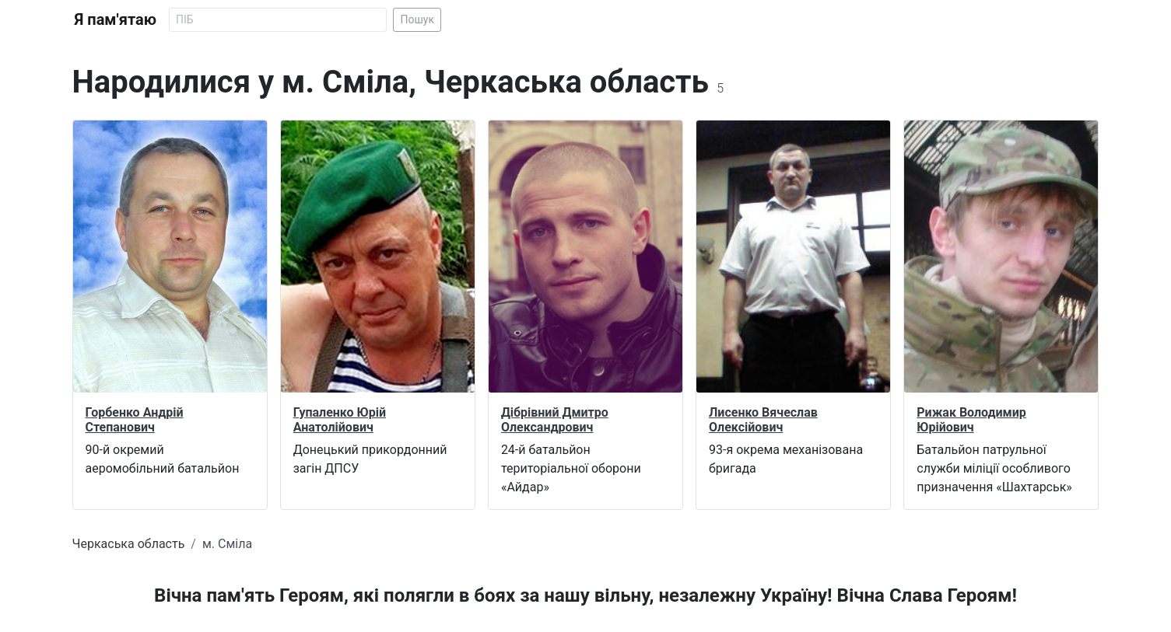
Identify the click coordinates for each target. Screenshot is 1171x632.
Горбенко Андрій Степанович (135, 420)
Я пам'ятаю (115, 19)
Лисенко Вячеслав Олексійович (763, 420)
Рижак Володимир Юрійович (971, 420)
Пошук (417, 19)
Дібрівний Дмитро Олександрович (554, 420)
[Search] (278, 20)
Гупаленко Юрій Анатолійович (339, 420)
